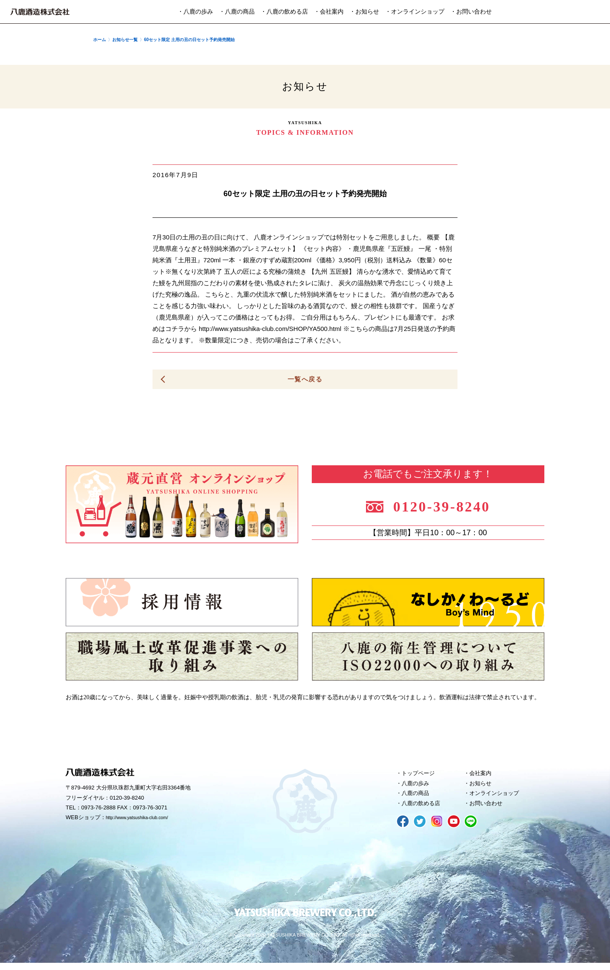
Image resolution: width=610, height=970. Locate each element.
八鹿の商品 (418, 798)
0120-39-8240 (450, 505)
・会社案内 (329, 11)
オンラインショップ (498, 798)
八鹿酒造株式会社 (40, 11)
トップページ (421, 775)
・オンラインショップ (414, 11)
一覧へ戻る (305, 379)
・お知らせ (364, 11)
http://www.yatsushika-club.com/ (145, 820)
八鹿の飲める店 (424, 809)
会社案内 (483, 775)
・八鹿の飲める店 (284, 11)
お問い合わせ (489, 809)
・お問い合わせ (471, 11)
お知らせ (483, 786)
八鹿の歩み (418, 786)
